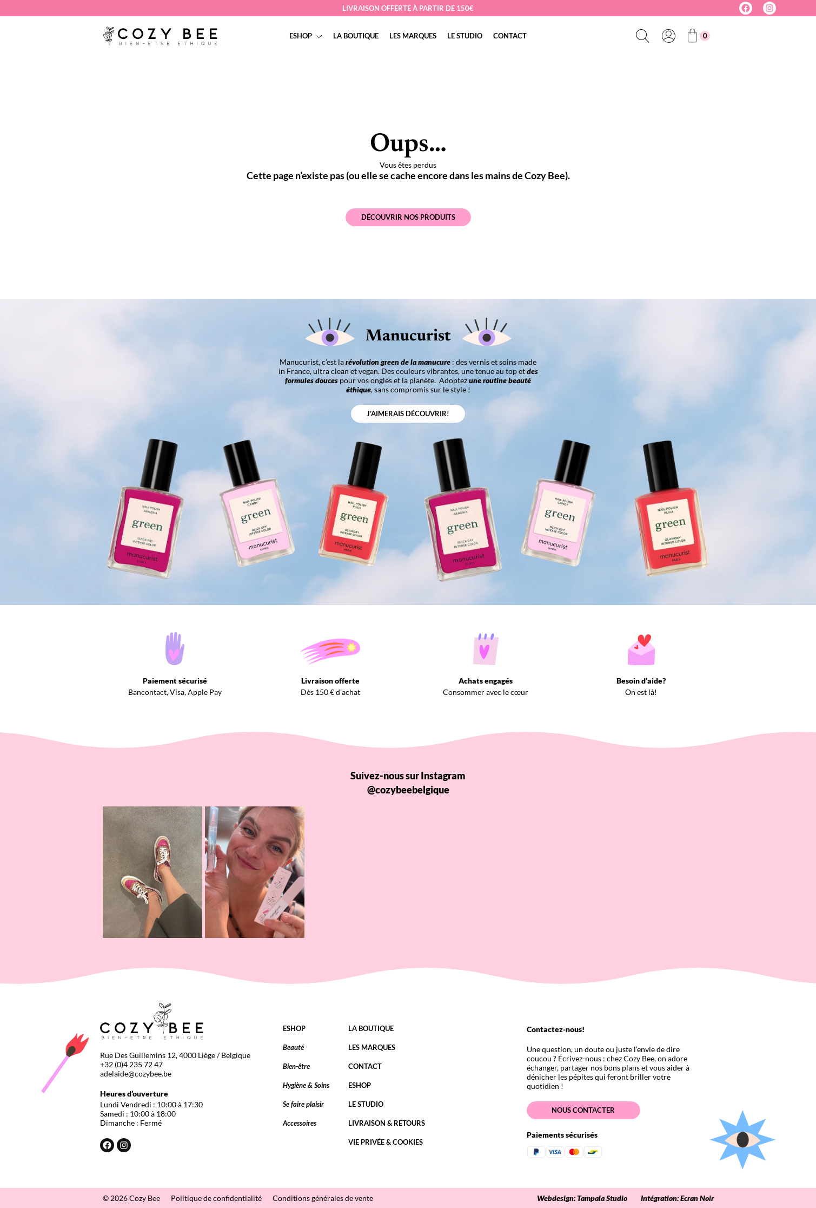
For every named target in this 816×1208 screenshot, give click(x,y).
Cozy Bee (144, 1198)
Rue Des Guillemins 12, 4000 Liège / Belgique (175, 1055)
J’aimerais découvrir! (408, 413)
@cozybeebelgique (408, 790)
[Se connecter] (669, 35)
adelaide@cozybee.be (135, 1073)
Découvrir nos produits (408, 217)
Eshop (300, 35)
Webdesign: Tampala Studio (582, 1198)
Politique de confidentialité (216, 1198)
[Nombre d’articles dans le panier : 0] (699, 36)
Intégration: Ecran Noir (677, 1198)
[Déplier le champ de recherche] (643, 35)
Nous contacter (583, 1110)
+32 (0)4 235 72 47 (131, 1064)
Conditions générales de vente (323, 1198)
